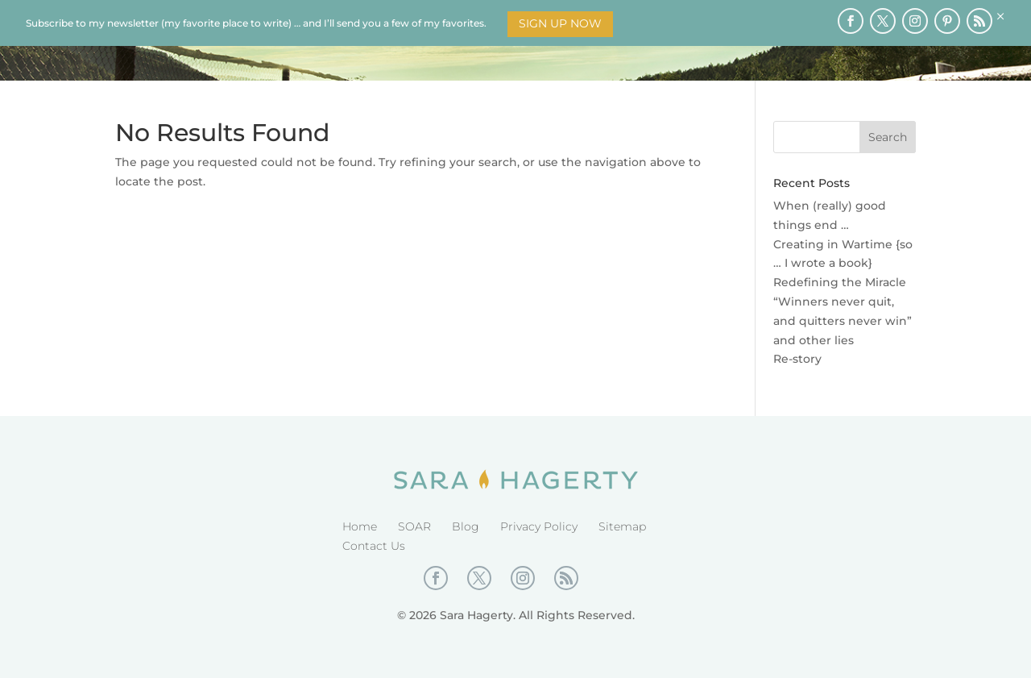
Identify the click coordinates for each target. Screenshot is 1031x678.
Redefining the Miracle (839, 282)
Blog (465, 526)
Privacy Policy (539, 526)
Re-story (797, 358)
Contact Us (373, 546)
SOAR (414, 526)
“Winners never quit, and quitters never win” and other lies (842, 320)
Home (359, 526)
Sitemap (622, 526)
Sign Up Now (560, 23)
